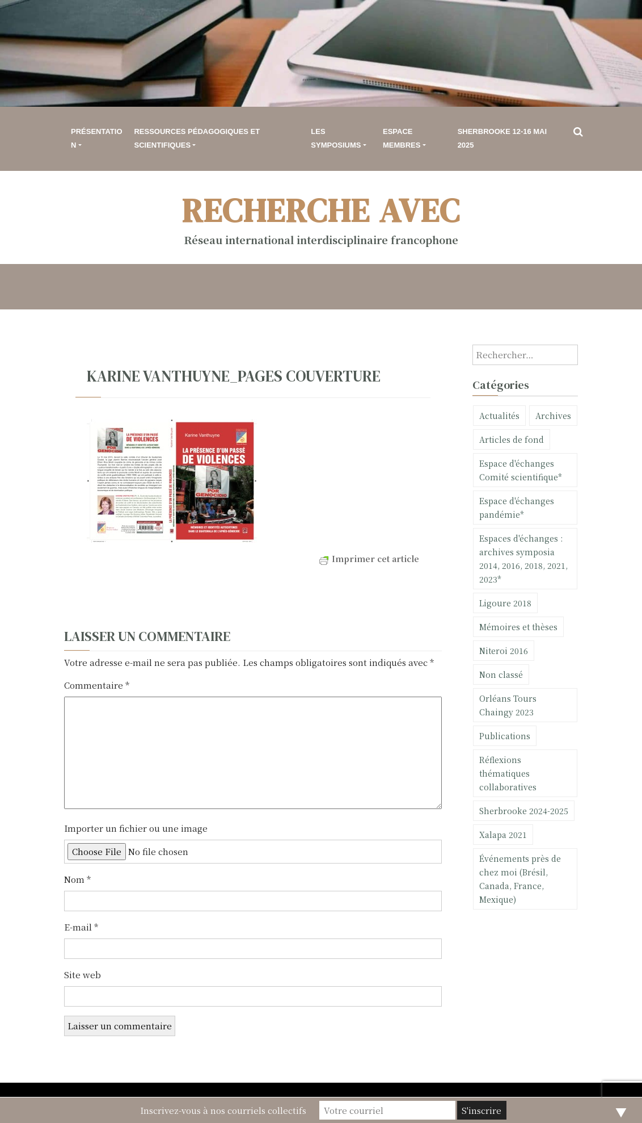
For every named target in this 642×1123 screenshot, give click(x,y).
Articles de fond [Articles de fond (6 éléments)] (511, 439)
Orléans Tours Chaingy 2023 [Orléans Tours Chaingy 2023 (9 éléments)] (508, 705)
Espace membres (401, 138)
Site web (82, 974)
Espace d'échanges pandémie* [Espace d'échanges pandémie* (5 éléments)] (516, 507)
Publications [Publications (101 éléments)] (504, 735)
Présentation (97, 138)
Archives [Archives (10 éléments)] (553, 415)
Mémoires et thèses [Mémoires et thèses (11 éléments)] (518, 626)
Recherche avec (321, 210)
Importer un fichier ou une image (136, 828)
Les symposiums (336, 138)
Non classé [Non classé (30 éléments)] (501, 674)
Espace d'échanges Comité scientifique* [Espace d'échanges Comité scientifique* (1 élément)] (520, 470)
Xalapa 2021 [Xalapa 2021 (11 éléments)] (503, 834)
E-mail (81, 927)
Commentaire (96, 685)
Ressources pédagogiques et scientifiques (197, 138)
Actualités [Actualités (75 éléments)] (499, 415)
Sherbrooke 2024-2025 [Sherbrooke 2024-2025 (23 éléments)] (523, 810)
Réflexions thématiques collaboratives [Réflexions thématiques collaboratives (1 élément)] (508, 773)
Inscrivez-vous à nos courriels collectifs (223, 1110)
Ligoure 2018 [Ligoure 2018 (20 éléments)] (505, 603)
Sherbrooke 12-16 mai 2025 (502, 138)
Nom (77, 879)
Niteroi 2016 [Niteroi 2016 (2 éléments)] (503, 650)
